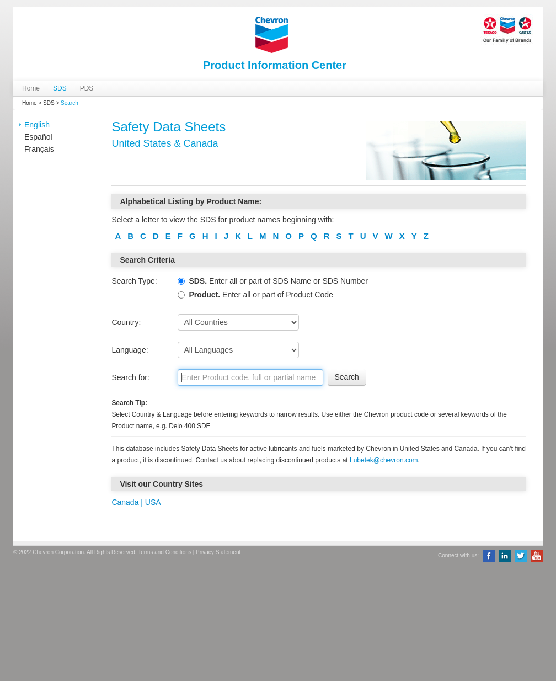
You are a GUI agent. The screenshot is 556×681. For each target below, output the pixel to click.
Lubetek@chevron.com (384, 460)
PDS (87, 88)
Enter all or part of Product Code (255, 294)
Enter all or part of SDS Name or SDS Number (272, 280)
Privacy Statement (218, 552)
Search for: (130, 377)
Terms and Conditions (164, 552)
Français (39, 149)
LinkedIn (505, 556)
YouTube (537, 556)
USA (152, 502)
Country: (126, 322)
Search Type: (134, 280)
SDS (60, 88)
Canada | (127, 502)
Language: (129, 349)
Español (38, 136)
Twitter (521, 556)
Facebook (489, 556)
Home (31, 88)
